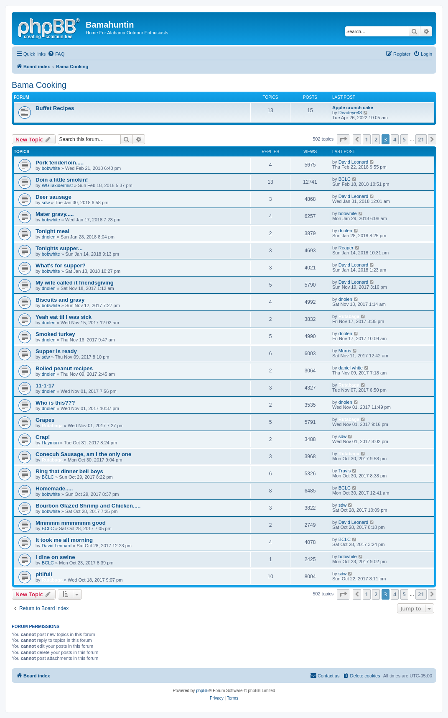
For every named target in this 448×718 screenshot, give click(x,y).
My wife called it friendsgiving (75, 283)
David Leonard (354, 161)
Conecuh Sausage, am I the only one (83, 454)
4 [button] (394, 139)
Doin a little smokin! (62, 180)
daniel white (351, 367)
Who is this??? (55, 403)
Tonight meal (52, 231)
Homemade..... (54, 488)
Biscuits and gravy (60, 300)
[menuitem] (56, 54)
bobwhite (51, 168)
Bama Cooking (39, 85)
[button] (343, 139)
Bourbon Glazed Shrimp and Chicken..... (88, 506)
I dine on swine (55, 557)
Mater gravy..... (55, 214)
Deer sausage (53, 197)
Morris (345, 350)
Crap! (43, 437)
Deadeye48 (350, 112)
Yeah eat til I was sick (64, 317)
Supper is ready (56, 351)
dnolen (49, 236)
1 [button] (366, 139)
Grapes (45, 420)
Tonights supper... (59, 248)
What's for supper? (61, 265)
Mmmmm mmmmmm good (71, 523)
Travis (345, 470)
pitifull (44, 574)
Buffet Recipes (55, 108)
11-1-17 (45, 385)
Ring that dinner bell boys (69, 471)
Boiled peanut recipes (64, 368)
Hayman (50, 442)
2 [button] (375, 139)
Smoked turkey (55, 334)
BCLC (345, 179)
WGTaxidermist (57, 185)
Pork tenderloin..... (60, 162)
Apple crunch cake (352, 107)
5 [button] (404, 139)
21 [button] (421, 139)
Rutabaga (349, 316)
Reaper (346, 247)
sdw (46, 202)
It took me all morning (64, 540)
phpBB (202, 690)
